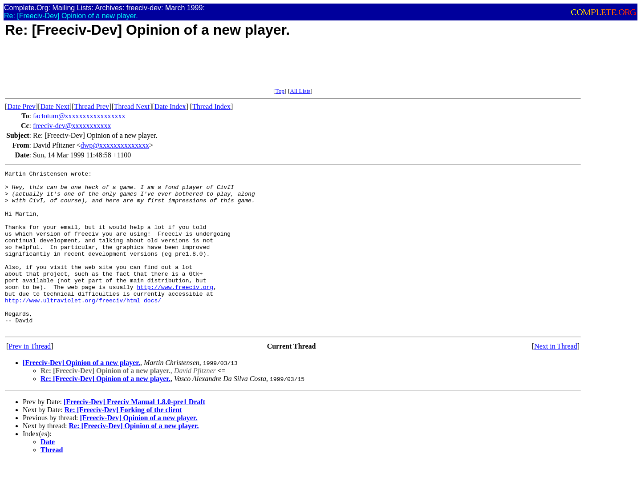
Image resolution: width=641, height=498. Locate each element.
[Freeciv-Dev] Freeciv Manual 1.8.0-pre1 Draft (134, 434)
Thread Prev (91, 106)
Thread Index (211, 106)
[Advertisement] (167, 68)
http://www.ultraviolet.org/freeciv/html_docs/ (83, 327)
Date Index (170, 106)
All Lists (300, 91)
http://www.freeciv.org (175, 311)
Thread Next (132, 106)
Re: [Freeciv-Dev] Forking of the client (123, 442)
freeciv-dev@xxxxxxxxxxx (72, 125)
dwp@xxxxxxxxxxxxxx (115, 145)
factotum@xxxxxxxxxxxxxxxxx (79, 116)
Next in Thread (555, 378)
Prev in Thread (29, 378)
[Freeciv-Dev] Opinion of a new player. (81, 394)
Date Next (55, 106)
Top (279, 91)
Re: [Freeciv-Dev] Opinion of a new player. (105, 410)
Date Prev (21, 106)
